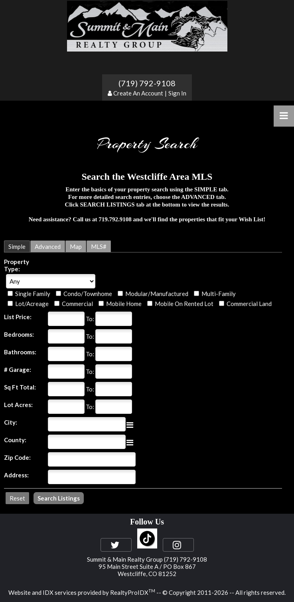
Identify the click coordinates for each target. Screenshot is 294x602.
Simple (17, 246)
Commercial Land (249, 303)
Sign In (177, 93)
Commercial (77, 303)
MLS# (99, 246)
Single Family (32, 293)
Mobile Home (124, 303)
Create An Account (138, 93)
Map (76, 246)
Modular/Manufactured (156, 293)
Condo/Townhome (87, 293)
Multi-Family (218, 293)
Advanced (48, 246)
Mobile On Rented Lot (184, 303)
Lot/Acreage (32, 303)
